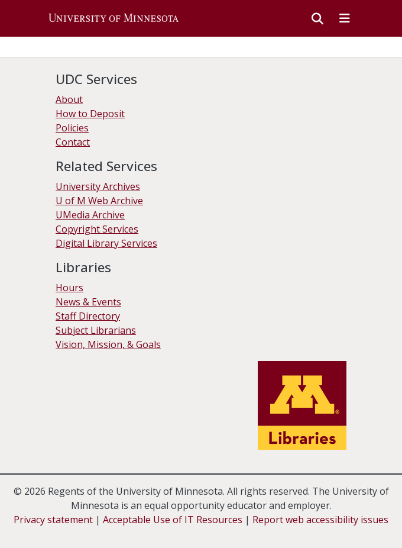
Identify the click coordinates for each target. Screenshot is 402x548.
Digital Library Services (106, 243)
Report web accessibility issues (320, 519)
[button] (113, 18)
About (69, 99)
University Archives (98, 186)
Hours (69, 287)
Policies (72, 127)
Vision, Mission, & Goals (108, 344)
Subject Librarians (96, 330)
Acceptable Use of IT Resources (172, 519)
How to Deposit (90, 113)
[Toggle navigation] (345, 18)
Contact (73, 142)
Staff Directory (88, 316)
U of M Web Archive (99, 200)
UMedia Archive (90, 214)
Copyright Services (97, 229)
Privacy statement (53, 519)
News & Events (88, 301)
